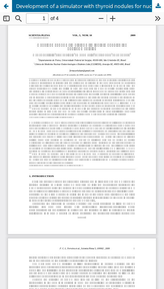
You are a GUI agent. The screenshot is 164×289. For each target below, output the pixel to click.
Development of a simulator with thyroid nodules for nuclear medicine (90, 6)
